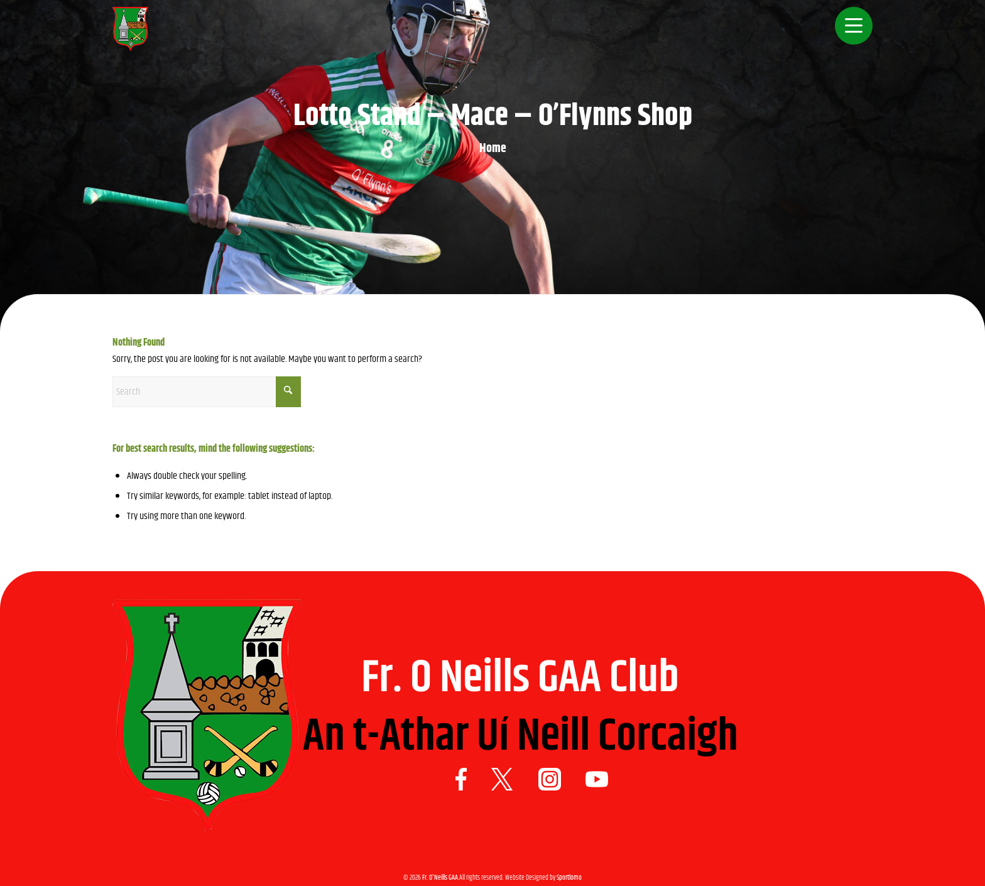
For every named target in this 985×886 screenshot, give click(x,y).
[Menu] (850, 34)
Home (492, 148)
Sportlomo (569, 877)
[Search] (206, 391)
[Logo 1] (130, 34)
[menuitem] (850, 34)
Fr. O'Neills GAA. (440, 877)
